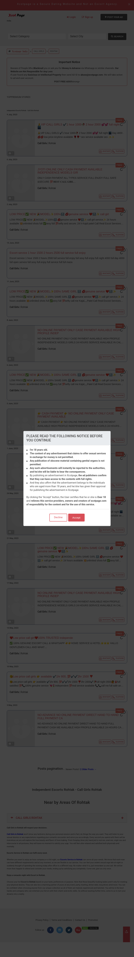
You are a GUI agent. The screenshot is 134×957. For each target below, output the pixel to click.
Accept (76, 517)
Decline (58, 517)
